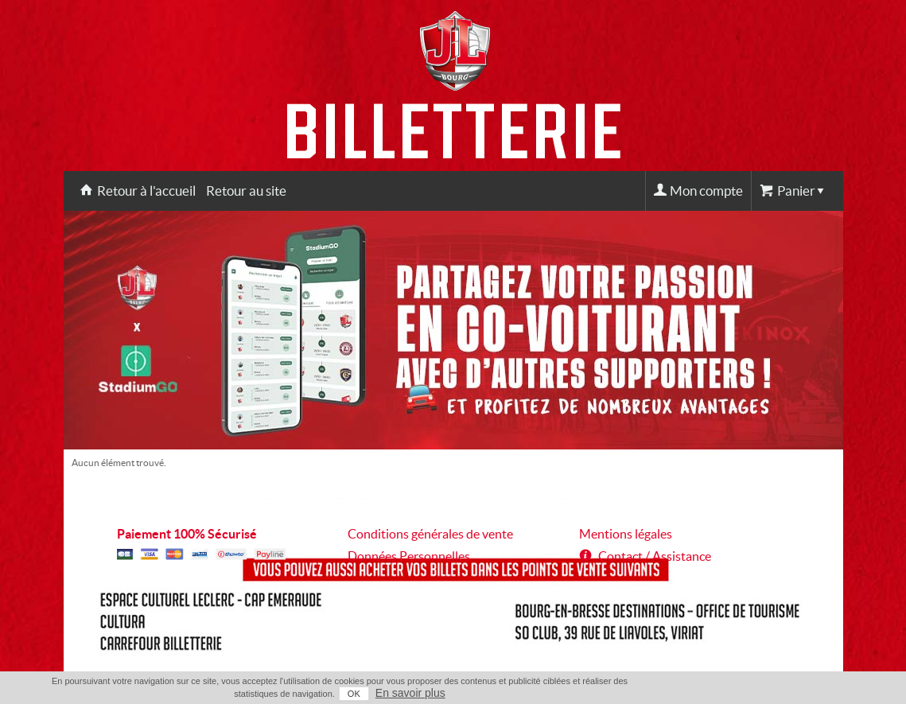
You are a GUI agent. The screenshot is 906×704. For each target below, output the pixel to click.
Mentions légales (625, 534)
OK (354, 693)
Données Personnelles (409, 556)
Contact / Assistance (654, 556)
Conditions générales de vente (430, 534)
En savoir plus (410, 692)
